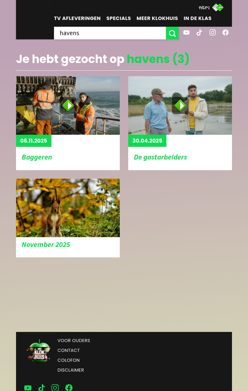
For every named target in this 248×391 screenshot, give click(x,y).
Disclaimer (71, 370)
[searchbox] (110, 33)
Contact (69, 350)
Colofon (69, 360)
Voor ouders (74, 340)
